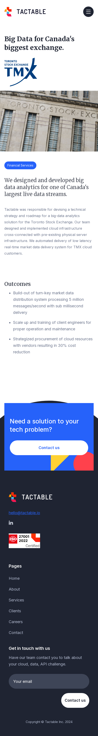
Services (16, 600)
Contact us (49, 447)
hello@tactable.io (24, 512)
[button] (88, 12)
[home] (25, 11)
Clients (15, 611)
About (14, 589)
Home (14, 578)
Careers (16, 621)
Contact (16, 632)
